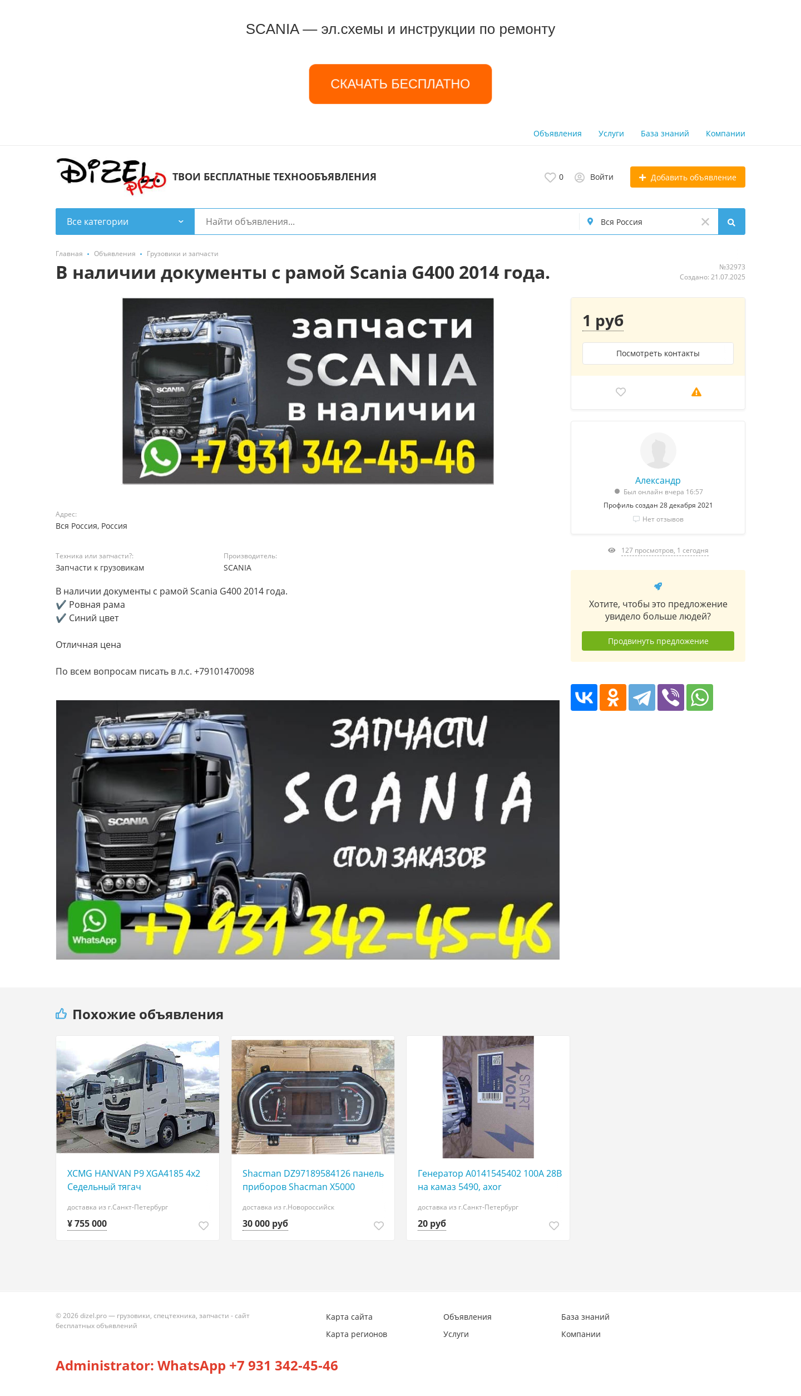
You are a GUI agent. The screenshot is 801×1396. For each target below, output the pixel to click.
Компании (725, 133)
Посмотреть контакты (658, 353)
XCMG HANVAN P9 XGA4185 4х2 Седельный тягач (133, 1180)
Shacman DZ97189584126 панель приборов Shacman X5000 (313, 1180)
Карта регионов (356, 1334)
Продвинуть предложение (658, 641)
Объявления (557, 133)
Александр (658, 480)
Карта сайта (349, 1316)
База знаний (665, 133)
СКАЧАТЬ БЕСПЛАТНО (400, 83)
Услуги (611, 133)
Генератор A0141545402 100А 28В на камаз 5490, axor (490, 1180)
